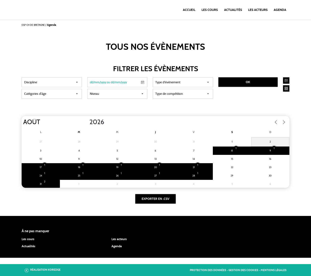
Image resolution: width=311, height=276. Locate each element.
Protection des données (208, 270)
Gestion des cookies (243, 270)
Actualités (233, 10)
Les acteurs (258, 10)
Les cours (210, 10)
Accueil (189, 10)
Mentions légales (273, 270)
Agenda (280, 10)
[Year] (86, 122)
